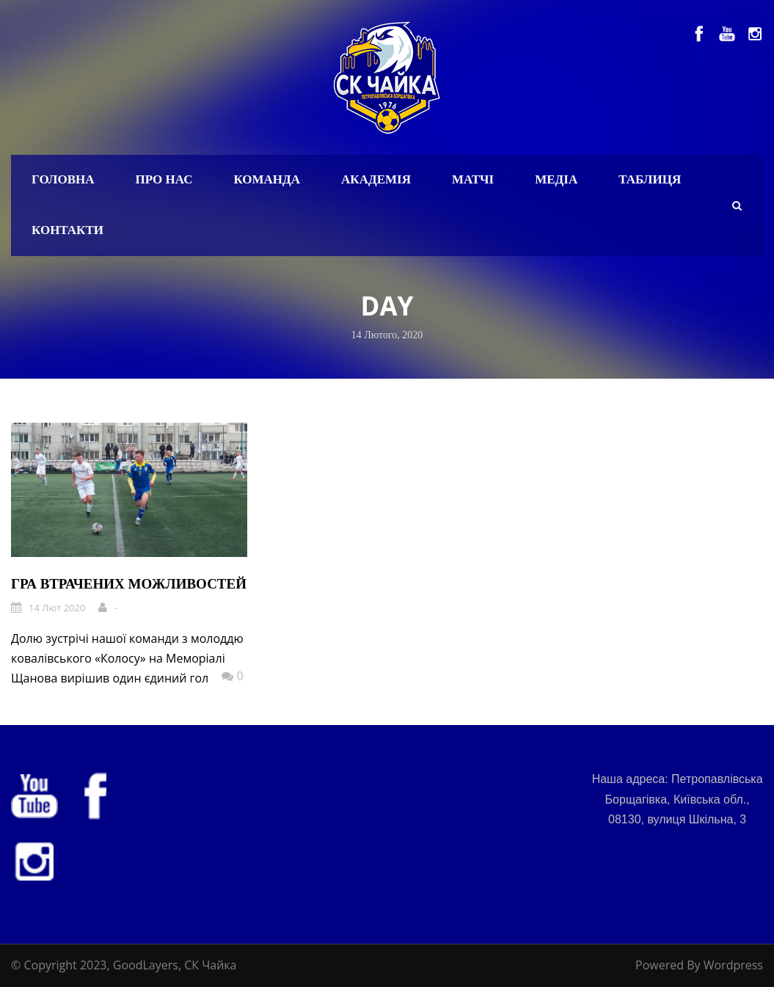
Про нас (164, 179)
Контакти (67, 230)
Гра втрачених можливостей (129, 583)
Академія (376, 179)
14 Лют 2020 (57, 607)
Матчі (473, 179)
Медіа (556, 179)
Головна (63, 179)
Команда (266, 179)
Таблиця (649, 179)
